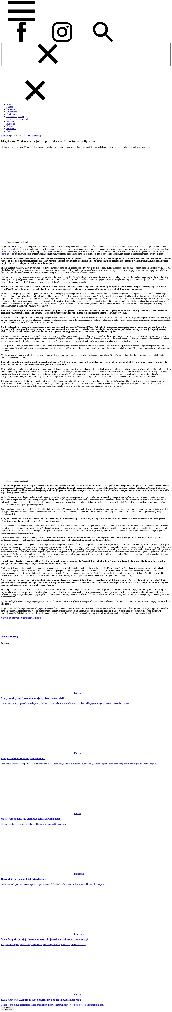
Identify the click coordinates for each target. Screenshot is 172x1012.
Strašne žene (11, 111)
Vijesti (9, 104)
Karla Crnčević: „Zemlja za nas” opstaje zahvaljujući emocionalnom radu (41, 999)
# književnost (24, 618)
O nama (9, 126)
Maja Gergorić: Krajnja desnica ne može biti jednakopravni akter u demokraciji (44, 939)
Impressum (11, 128)
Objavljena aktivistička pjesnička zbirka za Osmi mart (30, 818)
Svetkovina (47, 251)
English (9, 131)
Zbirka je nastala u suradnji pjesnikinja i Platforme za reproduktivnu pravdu (33, 824)
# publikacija (35, 618)
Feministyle (11, 114)
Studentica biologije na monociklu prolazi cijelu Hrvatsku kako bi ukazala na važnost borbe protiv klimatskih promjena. (53, 884)
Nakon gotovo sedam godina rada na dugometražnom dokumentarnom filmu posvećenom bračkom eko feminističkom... (52, 1005)
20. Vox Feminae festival (17, 119)
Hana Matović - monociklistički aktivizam (23, 879)
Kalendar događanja (15, 116)
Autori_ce (10, 124)
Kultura (9, 107)
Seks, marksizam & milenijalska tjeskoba (23, 758)
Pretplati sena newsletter (7, 1008)
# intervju (14, 618)
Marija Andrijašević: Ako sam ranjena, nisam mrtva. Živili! (33, 698)
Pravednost (11, 109)
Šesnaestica (11, 121)
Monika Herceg (34, 135)
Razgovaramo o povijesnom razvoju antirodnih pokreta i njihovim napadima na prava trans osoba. (43, 944)
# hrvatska (5, 618)
